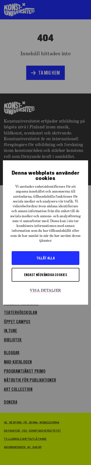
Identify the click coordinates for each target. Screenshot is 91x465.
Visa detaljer (45, 291)
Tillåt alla (45, 258)
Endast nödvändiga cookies (45, 274)
